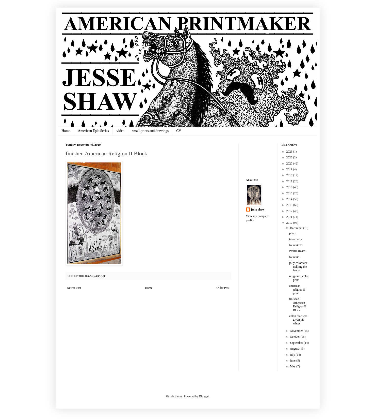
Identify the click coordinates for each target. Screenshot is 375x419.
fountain (294, 257)
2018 (289, 175)
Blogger (204, 396)
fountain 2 (295, 245)
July (293, 354)
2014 (289, 199)
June (293, 360)
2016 (289, 187)
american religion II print (297, 289)
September (297, 343)
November (297, 331)
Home (66, 131)
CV (178, 131)
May (293, 366)
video (120, 131)
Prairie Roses (297, 251)
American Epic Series (93, 131)
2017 (289, 181)
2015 (289, 193)
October (295, 336)
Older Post (223, 288)
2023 (289, 151)
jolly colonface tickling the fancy (298, 266)
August (295, 348)
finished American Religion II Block (297, 304)
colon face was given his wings (298, 319)
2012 (289, 211)
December (296, 228)
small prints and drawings (150, 131)
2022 (289, 157)
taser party (295, 239)
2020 (289, 163)
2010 (289, 223)
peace (292, 233)
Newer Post (74, 288)
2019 (289, 169)
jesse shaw (258, 209)
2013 (289, 205)
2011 (289, 217)
